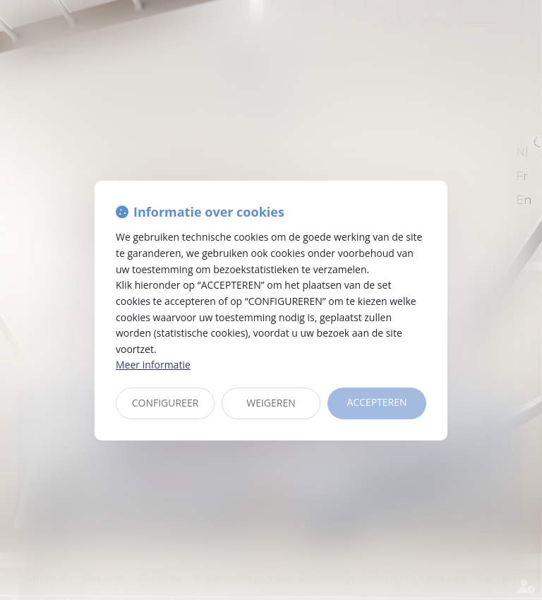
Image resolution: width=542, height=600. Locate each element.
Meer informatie (153, 364)
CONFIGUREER (165, 402)
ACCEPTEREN (376, 402)
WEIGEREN (271, 402)
